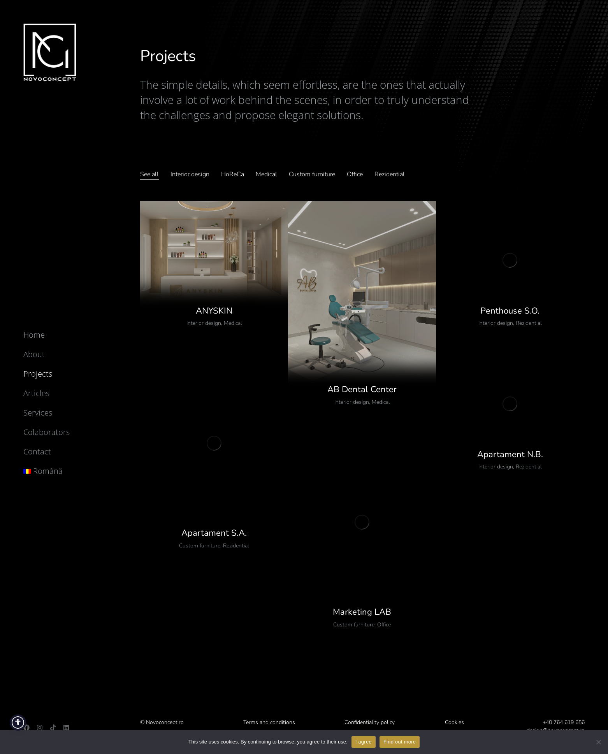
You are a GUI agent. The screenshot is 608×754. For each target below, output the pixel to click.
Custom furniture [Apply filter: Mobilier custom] (312, 174)
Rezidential (529, 323)
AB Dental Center (362, 389)
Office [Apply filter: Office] (355, 174)
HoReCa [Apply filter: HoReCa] (232, 174)
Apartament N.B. (510, 454)
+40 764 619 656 (564, 722)
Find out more (399, 742)
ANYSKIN (214, 311)
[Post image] (214, 260)
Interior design (203, 323)
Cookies (454, 722)
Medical (233, 323)
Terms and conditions (269, 722)
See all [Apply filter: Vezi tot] (149, 174)
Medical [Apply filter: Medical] (266, 174)
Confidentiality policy (369, 722)
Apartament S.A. (214, 533)
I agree (363, 742)
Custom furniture (199, 545)
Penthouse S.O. (509, 311)
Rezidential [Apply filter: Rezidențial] (389, 174)
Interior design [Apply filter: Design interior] (189, 174)
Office (384, 624)
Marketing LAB (362, 612)
